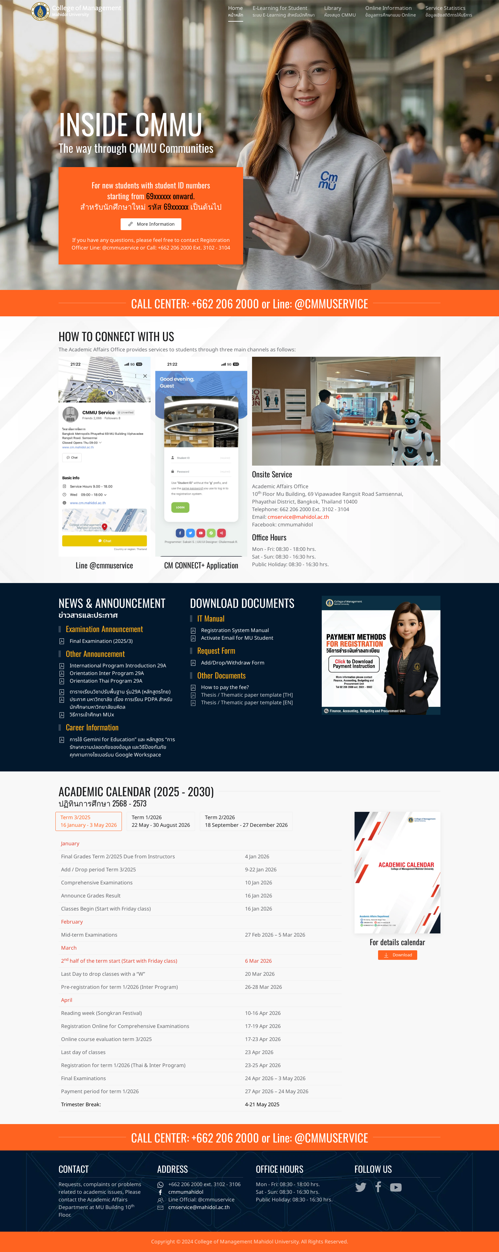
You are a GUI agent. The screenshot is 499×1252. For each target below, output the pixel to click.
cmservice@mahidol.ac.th (298, 517)
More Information (151, 224)
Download (397, 955)
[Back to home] (75, 11)
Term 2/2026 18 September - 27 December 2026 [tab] (246, 821)
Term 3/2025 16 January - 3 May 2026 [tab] (88, 821)
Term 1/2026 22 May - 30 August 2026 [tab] (161, 821)
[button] (390, 11)
